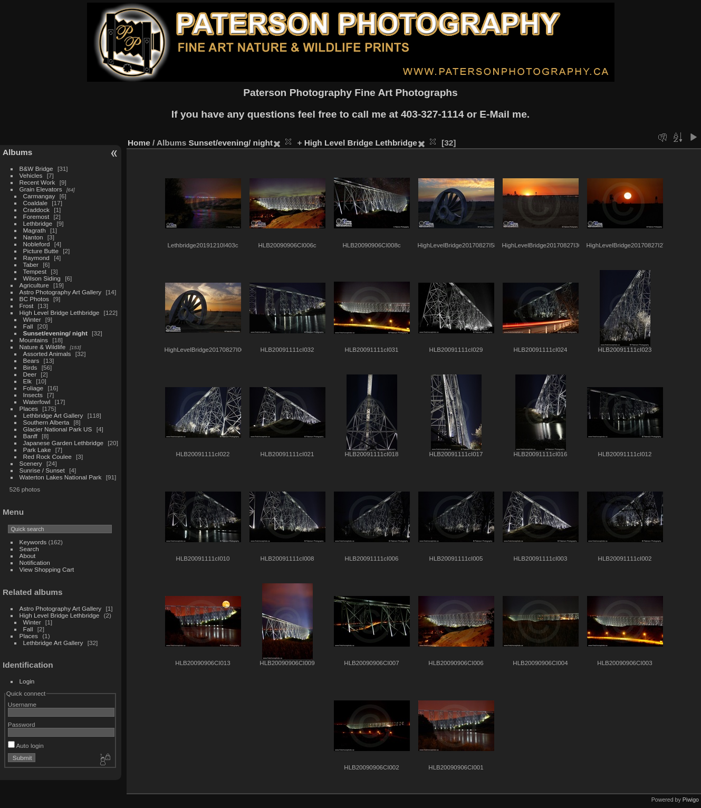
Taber (31, 264)
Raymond (36, 257)
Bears (31, 360)
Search (29, 548)
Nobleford (36, 244)
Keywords (33, 541)
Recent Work (37, 182)
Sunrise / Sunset (42, 470)
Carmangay (39, 196)
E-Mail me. (504, 114)
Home (139, 142)
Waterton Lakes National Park (61, 477)
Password (21, 724)
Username (22, 704)
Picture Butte (41, 250)
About (28, 555)
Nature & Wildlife (43, 346)
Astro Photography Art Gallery (61, 291)
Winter (32, 319)
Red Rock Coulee (47, 456)
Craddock (36, 209)
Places (29, 408)
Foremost (36, 216)
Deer (30, 374)
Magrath (34, 230)
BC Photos (34, 298)
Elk (27, 381)
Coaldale (35, 202)
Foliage (33, 387)
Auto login (26, 745)
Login (27, 681)
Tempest (34, 271)
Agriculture (34, 285)
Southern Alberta (46, 422)
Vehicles (31, 175)
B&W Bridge (36, 168)
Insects (33, 394)
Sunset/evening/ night (55, 333)
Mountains (34, 339)
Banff (30, 435)
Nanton (33, 237)
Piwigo (691, 799)
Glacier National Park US (57, 429)
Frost (27, 305)
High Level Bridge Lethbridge (60, 312)
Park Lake (37, 449)
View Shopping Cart (47, 569)
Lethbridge (38, 223)
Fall (28, 326)
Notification (35, 562)
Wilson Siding (42, 278)
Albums (17, 152)
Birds (30, 367)
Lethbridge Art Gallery (53, 415)
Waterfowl (37, 401)
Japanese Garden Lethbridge (63, 442)
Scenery (31, 463)
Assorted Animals (47, 353)
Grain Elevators (42, 189)
